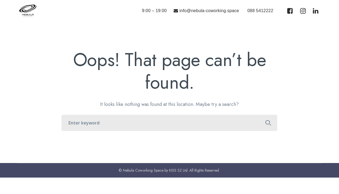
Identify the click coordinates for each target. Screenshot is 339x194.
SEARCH (268, 123)
